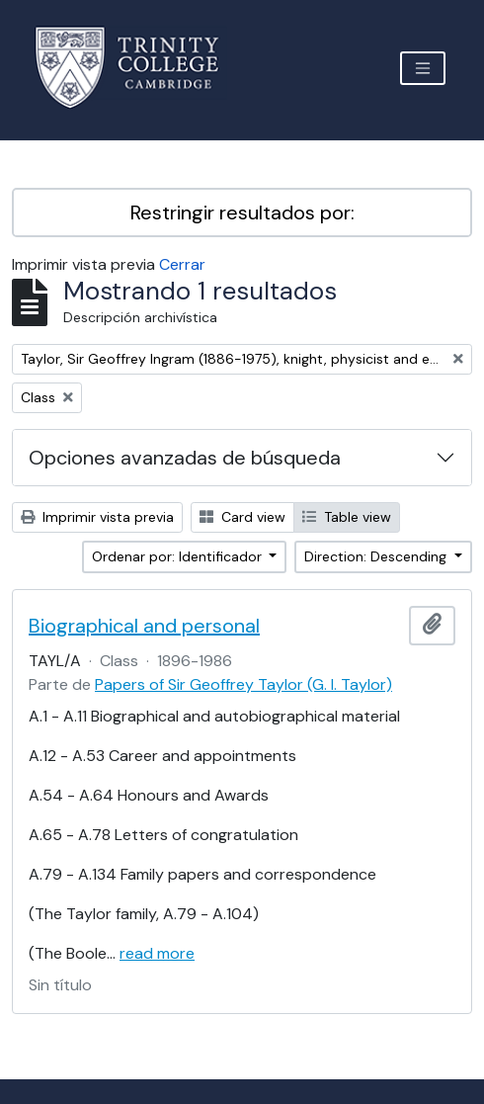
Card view (242, 517)
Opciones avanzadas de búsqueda (185, 457)
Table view (346, 517)
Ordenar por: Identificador (179, 556)
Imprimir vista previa (97, 517)
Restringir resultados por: (242, 212)
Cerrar (182, 264)
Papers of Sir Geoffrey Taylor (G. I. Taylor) (243, 684)
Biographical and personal (144, 625)
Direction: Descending (377, 556)
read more (157, 953)
